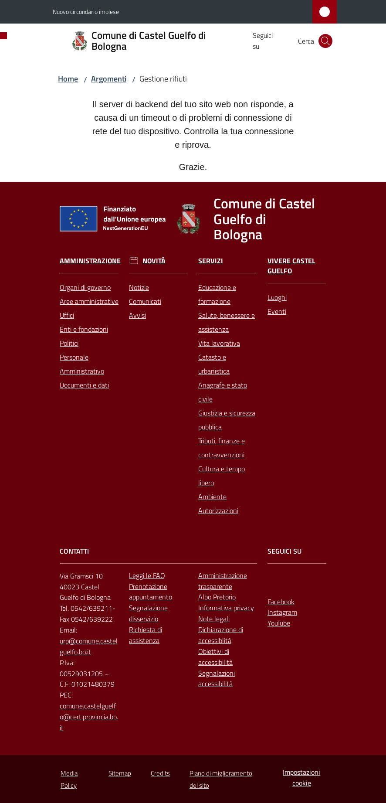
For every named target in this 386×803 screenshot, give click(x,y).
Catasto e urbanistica (214, 364)
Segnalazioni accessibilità (216, 678)
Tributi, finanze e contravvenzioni (221, 448)
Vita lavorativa (219, 343)
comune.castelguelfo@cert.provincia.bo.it (89, 717)
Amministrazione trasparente (222, 581)
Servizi (210, 261)
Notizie (139, 287)
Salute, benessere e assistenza (226, 322)
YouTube (278, 623)
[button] (325, 41)
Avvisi (137, 315)
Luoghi (277, 297)
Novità (154, 261)
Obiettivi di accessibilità (215, 656)
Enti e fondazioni (84, 329)
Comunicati (145, 301)
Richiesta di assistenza (145, 635)
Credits (160, 773)
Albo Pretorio (217, 597)
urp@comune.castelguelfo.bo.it (89, 646)
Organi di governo (85, 287)
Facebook (281, 601)
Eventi (276, 311)
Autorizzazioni (218, 510)
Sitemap (119, 773)
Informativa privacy (226, 607)
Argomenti (108, 79)
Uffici (67, 315)
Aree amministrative (89, 301)
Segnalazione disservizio (148, 613)
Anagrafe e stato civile (222, 392)
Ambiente (212, 496)
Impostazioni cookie (301, 777)
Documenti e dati (84, 385)
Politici (69, 343)
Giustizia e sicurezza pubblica (226, 420)
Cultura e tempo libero (221, 475)
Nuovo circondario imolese (86, 11)
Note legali (214, 618)
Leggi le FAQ (147, 575)
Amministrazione (90, 261)
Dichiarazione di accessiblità (220, 635)
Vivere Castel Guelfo (291, 266)
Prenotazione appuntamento (150, 591)
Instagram (282, 612)
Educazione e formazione (217, 294)
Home (68, 79)
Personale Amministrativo (82, 364)
